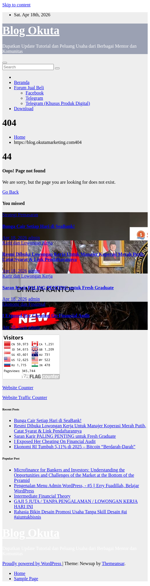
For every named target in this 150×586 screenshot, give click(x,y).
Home (19, 137)
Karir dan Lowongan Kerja (27, 242)
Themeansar (113, 563)
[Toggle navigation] (4, 63)
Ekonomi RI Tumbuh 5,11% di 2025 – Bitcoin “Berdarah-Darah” (74, 446)
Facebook (35, 92)
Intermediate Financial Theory (42, 496)
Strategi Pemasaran (20, 214)
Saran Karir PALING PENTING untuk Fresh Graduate (58, 287)
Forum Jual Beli (29, 87)
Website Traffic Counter (24, 397)
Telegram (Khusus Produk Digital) (58, 103)
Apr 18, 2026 (14, 237)
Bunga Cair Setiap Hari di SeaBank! (38, 226)
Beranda (21, 82)
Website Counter (17, 387)
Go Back (10, 192)
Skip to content (16, 4)
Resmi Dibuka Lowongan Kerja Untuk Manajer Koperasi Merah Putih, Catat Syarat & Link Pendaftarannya (73, 257)
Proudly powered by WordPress (32, 563)
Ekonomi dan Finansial (23, 304)
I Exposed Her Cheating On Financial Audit (46, 315)
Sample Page (26, 578)
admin (34, 237)
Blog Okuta (31, 30)
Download (23, 108)
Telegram (34, 98)
